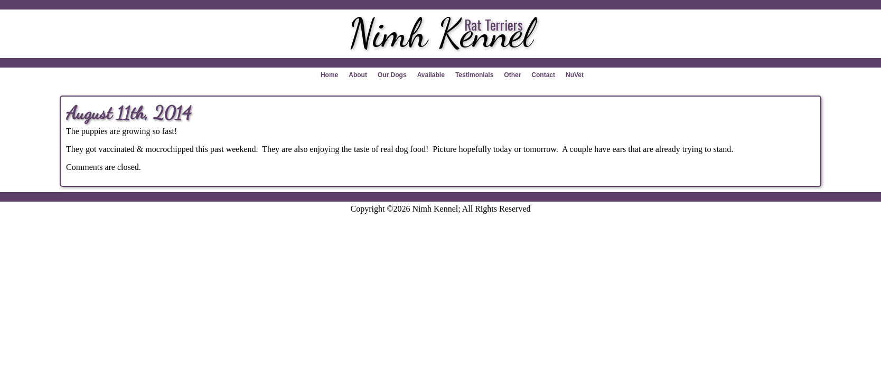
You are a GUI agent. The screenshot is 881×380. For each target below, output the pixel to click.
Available (431, 75)
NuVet (575, 75)
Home (329, 75)
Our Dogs (392, 75)
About (358, 75)
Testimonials (474, 75)
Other (512, 75)
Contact (543, 75)
